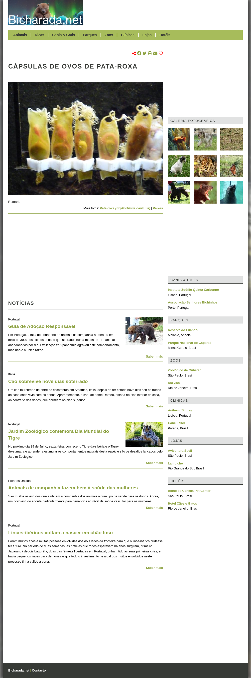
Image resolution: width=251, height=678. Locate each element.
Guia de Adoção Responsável (41, 326)
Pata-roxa (125, 208)
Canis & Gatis (63, 35)
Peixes (158, 208)
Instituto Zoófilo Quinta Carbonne (193, 290)
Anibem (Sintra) (180, 410)
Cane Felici (176, 423)
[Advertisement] (165, 12)
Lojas (147, 35)
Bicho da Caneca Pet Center (189, 491)
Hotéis (164, 35)
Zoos (109, 35)
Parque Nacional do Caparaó (189, 343)
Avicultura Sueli (180, 450)
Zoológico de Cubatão (184, 370)
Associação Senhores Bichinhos (192, 302)
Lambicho (175, 463)
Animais (20, 35)
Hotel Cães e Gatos (182, 503)
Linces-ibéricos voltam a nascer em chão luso (60, 532)
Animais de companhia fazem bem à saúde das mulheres (73, 487)
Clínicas (127, 35)
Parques (90, 35)
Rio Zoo (174, 383)
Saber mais (154, 356)
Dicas (39, 35)
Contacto (39, 670)
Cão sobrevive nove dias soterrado (48, 381)
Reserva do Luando (183, 330)
